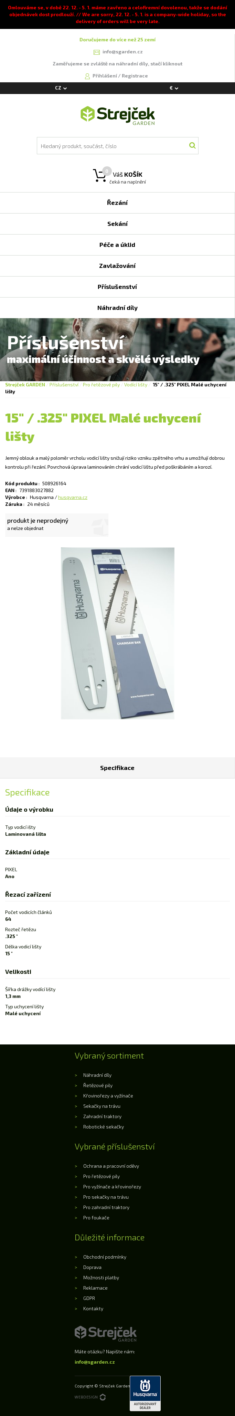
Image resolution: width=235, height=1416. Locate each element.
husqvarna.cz (72, 497)
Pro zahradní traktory (106, 1207)
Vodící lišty (135, 384)
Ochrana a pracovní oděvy (111, 1166)
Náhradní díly (97, 1075)
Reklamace (95, 1288)
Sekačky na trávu (101, 1106)
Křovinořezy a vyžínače (108, 1096)
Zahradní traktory (102, 1116)
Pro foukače (96, 1217)
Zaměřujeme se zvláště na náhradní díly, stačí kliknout (117, 63)
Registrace (135, 76)
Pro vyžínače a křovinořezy (112, 1186)
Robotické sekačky (103, 1126)
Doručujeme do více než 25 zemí (117, 39)
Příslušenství (64, 384)
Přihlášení (105, 76)
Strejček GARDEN (25, 384)
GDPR (89, 1298)
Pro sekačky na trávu (106, 1197)
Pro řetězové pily (101, 384)
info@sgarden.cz (95, 1362)
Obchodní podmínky (104, 1257)
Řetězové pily (98, 1085)
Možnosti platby (101, 1277)
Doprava (92, 1267)
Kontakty (93, 1308)
